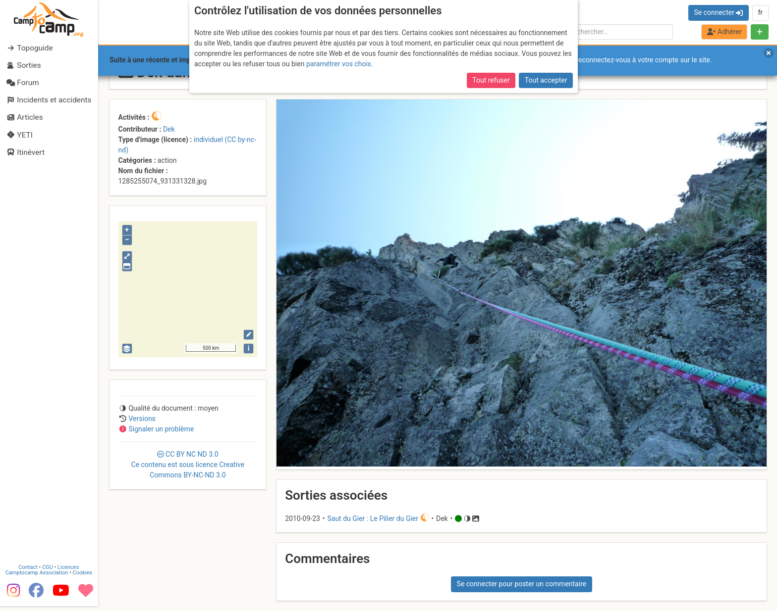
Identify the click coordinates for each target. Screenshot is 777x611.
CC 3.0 (188, 464)
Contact (28, 572)
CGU (48, 572)
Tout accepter (546, 80)
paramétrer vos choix (338, 64)
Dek (169, 129)
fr (760, 12)
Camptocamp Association (37, 577)
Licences (69, 572)
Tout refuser (490, 80)
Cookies (83, 577)
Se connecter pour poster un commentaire (522, 584)
